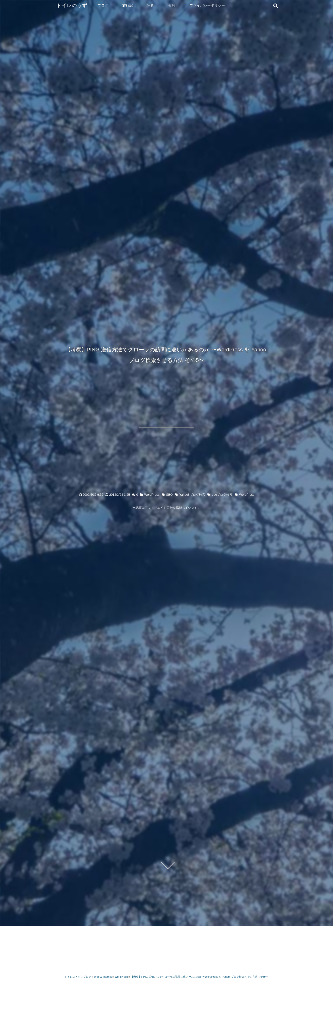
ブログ (103, 5)
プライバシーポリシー (207, 5)
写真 (150, 5)
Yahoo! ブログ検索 (192, 494)
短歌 (171, 5)
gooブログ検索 (222, 494)
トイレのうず (72, 5)
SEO (169, 494)
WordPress (151, 494)
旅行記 (127, 5)
